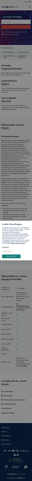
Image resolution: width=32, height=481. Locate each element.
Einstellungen (7, 251)
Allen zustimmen (11, 256)
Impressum (5, 247)
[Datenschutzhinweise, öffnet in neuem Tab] (18, 243)
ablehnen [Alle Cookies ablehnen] (7, 241)
